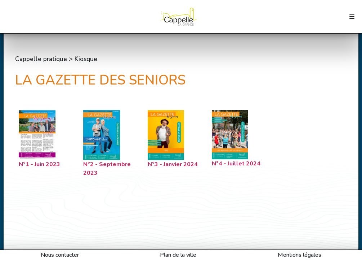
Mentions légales (299, 255)
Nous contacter (60, 255)
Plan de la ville (178, 255)
